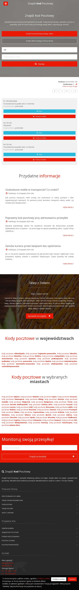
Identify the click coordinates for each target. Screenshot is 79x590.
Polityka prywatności (10, 545)
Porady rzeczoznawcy (11, 536)
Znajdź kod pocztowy (10, 532)
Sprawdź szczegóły (39, 316)
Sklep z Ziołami (7, 513)
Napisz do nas (7, 566)
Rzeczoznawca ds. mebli (11, 496)
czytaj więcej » (68, 207)
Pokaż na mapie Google (70, 86)
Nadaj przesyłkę (39, 116)
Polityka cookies (8, 541)
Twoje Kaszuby (7, 508)
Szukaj (39, 64)
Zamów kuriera (8, 528)
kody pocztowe (13, 353)
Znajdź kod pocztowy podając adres (39, 34)
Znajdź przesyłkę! (51, 456)
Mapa (39, 111)
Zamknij (72, 579)
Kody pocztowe (63, 404)
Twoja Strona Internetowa (12, 500)
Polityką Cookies (44, 578)
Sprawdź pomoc (8, 563)
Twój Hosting (7, 504)
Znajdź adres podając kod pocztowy (39, 41)
